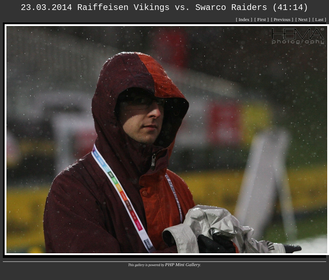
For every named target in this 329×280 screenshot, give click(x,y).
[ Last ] (320, 19)
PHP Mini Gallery (182, 264)
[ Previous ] (282, 19)
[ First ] (262, 19)
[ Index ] (244, 19)
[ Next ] (303, 19)
